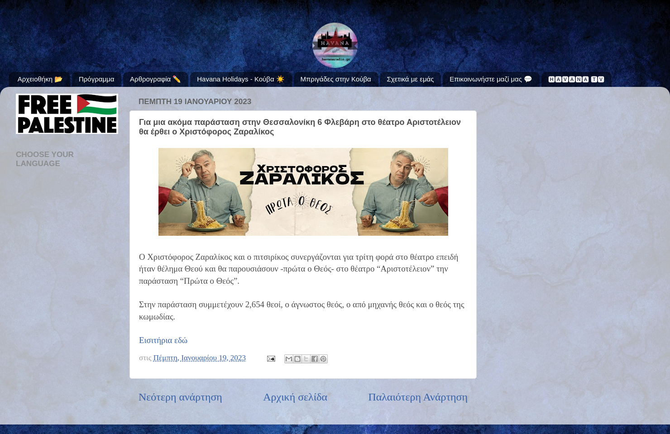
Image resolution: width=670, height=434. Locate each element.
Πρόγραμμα (96, 79)
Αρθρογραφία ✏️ (155, 79)
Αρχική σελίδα (295, 397)
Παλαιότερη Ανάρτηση (418, 397)
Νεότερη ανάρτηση (180, 397)
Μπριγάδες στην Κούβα (336, 79)
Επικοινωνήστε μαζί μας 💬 (491, 79)
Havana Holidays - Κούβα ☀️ (241, 79)
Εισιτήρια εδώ (163, 340)
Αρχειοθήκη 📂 (40, 79)
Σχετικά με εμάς (410, 79)
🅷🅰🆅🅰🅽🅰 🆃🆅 (576, 79)
